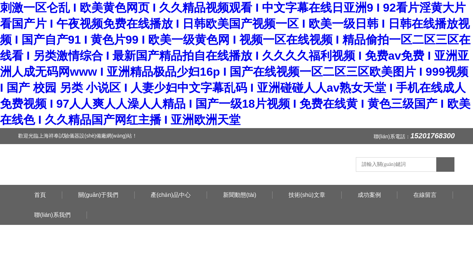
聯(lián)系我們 (52, 215)
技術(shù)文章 (307, 195)
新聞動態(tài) (240, 195)
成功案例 (369, 195)
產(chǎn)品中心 (170, 195)
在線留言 (425, 195)
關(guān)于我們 (98, 195)
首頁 (40, 195)
